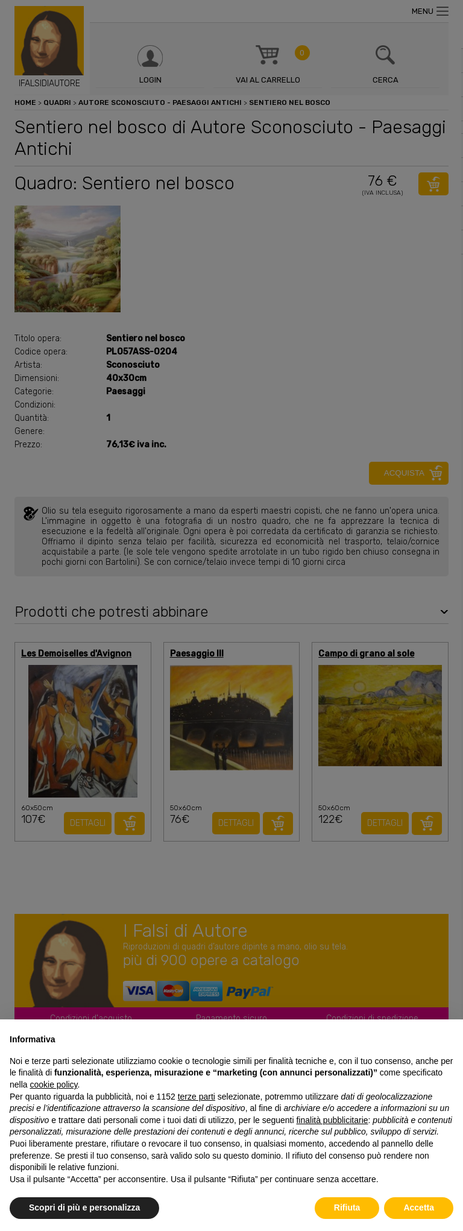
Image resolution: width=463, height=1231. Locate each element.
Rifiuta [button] (347, 1207)
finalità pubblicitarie (332, 1120)
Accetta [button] (418, 1207)
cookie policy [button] (53, 1084)
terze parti (196, 1096)
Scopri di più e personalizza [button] (84, 1207)
